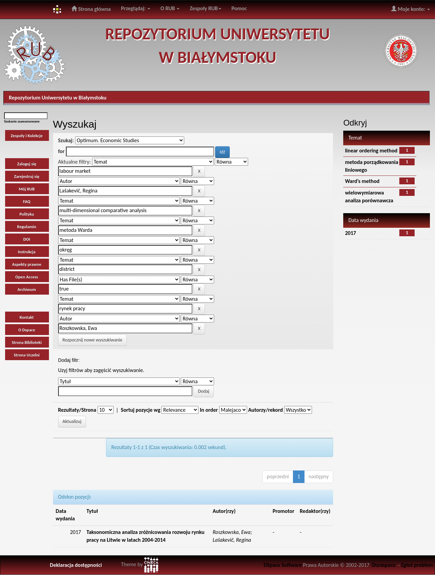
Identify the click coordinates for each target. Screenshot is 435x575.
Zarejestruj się (26, 176)
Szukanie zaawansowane (21, 121)
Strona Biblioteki (26, 342)
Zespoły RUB (205, 8)
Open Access (26, 276)
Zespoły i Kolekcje (27, 135)
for (61, 151)
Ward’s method (362, 181)
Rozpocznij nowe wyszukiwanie (92, 340)
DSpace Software (283, 565)
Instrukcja (27, 251)
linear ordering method (371, 150)
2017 (350, 233)
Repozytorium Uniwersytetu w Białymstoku (57, 97)
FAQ (27, 201)
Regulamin (26, 226)
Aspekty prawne (26, 264)
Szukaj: (66, 140)
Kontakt (27, 317)
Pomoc (239, 8)
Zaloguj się (26, 163)
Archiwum (26, 289)
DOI (26, 239)
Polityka (26, 214)
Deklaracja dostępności (76, 565)
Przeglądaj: (135, 8)
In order (209, 410)
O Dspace (26, 329)
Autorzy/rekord (265, 410)
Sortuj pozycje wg (140, 410)
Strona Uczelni (27, 354)
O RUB (169, 8)
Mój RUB (27, 188)
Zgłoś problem (417, 565)
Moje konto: (410, 8)
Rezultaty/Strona (77, 410)
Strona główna (91, 8)
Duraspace (384, 565)
